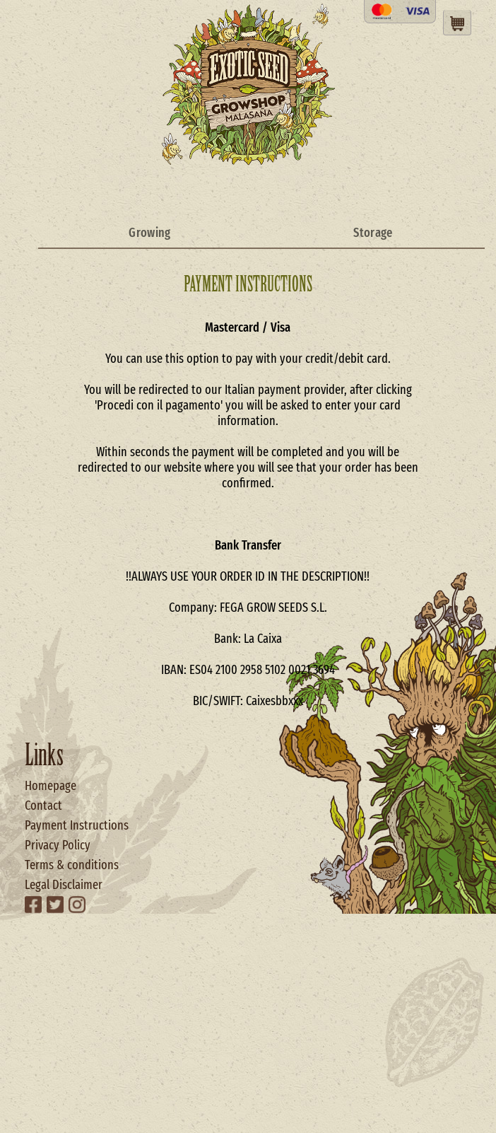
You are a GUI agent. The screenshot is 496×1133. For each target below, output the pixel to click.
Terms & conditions (72, 865)
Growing (149, 232)
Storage (372, 232)
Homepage (50, 786)
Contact (43, 805)
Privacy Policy (57, 845)
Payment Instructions (77, 825)
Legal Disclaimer (63, 885)
